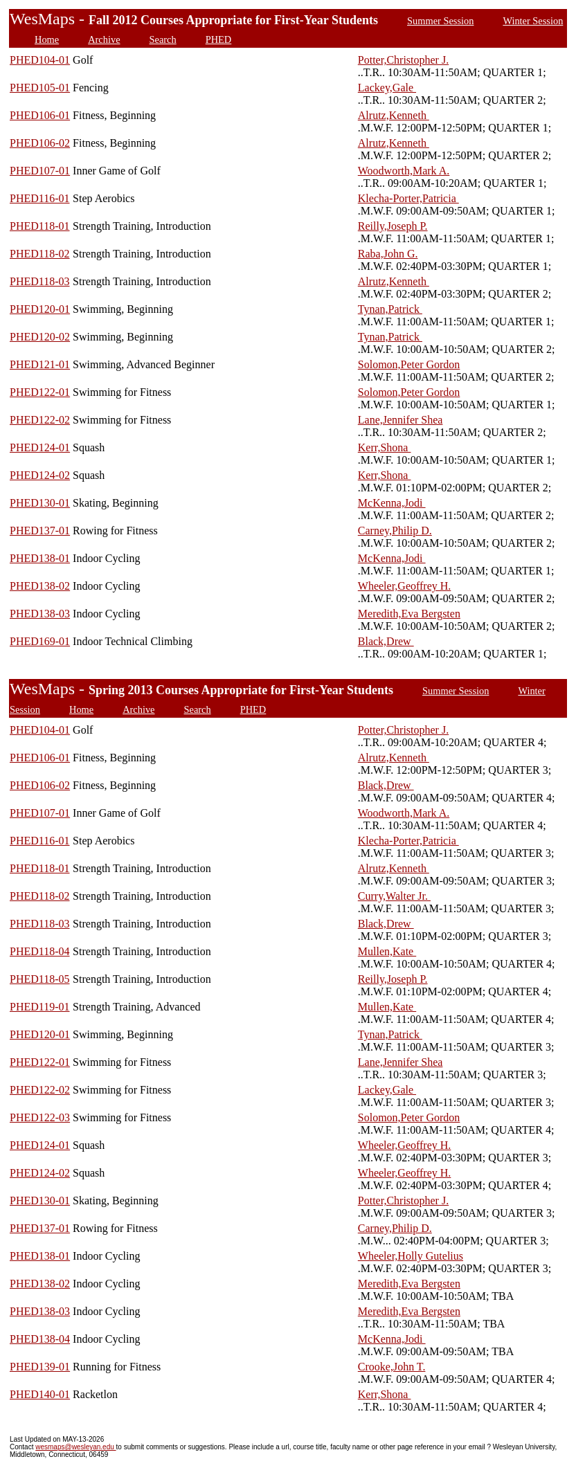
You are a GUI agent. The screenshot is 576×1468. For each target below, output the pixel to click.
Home (47, 39)
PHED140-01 (40, 1394)
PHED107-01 (40, 170)
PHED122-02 (40, 420)
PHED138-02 (40, 586)
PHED (219, 39)
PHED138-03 (40, 613)
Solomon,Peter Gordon (409, 364)
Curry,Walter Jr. (394, 896)
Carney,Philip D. (395, 530)
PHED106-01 (40, 115)
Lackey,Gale (387, 87)
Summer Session (440, 20)
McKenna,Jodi (392, 503)
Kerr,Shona (384, 447)
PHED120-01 (40, 309)
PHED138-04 (40, 1339)
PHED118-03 (40, 281)
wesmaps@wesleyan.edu (75, 1447)
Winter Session (533, 20)
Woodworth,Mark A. (403, 170)
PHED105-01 (40, 87)
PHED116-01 (40, 198)
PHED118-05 (40, 979)
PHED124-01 (40, 447)
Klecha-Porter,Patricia (408, 198)
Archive (104, 39)
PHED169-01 (40, 641)
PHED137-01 (40, 530)
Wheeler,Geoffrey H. (404, 586)
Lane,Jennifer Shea (400, 420)
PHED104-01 (40, 60)
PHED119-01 (40, 1007)
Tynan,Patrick (390, 309)
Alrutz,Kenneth (393, 115)
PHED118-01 (40, 226)
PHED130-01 (40, 503)
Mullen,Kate (387, 951)
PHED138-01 (40, 558)
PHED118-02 (40, 254)
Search (163, 39)
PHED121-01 (40, 364)
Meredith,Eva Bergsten (409, 613)
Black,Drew (386, 641)
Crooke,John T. (392, 1366)
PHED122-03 (40, 1117)
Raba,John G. (388, 254)
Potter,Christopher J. (403, 60)
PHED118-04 (40, 951)
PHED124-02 (40, 475)
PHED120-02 (40, 337)
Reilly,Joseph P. (393, 226)
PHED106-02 (40, 143)
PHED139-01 (40, 1366)
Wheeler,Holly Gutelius (410, 1256)
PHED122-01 (40, 392)
